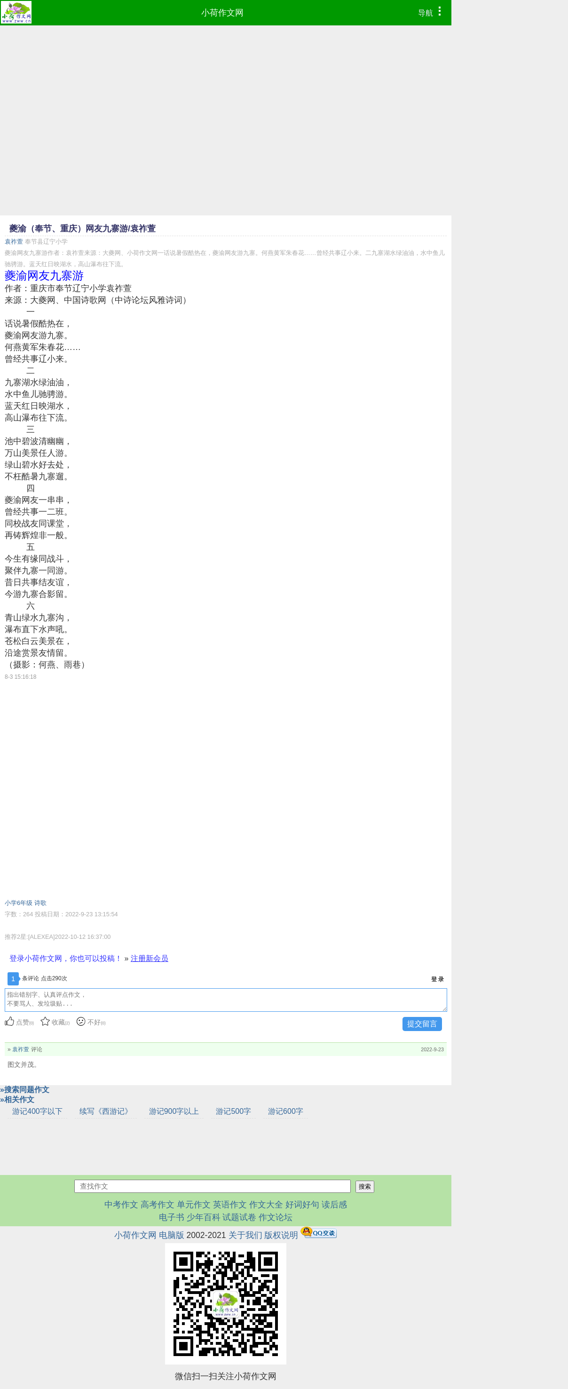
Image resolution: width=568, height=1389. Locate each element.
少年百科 (204, 1217)
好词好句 (302, 1204)
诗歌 (40, 902)
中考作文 (121, 1204)
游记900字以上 (174, 1111)
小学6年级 (18, 902)
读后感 (334, 1204)
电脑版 (171, 1235)
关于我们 (245, 1235)
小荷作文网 (222, 12)
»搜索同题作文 (24, 1090)
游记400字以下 (37, 1111)
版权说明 (281, 1235)
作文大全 (266, 1204)
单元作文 (194, 1204)
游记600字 (285, 1111)
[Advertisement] (225, 96)
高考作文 (157, 1204)
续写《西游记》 (105, 1111)
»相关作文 (17, 1099)
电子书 (173, 1217)
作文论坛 (275, 1217)
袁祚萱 (14, 241)
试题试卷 (239, 1217)
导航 (432, 12)
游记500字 (233, 1111)
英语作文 (230, 1204)
